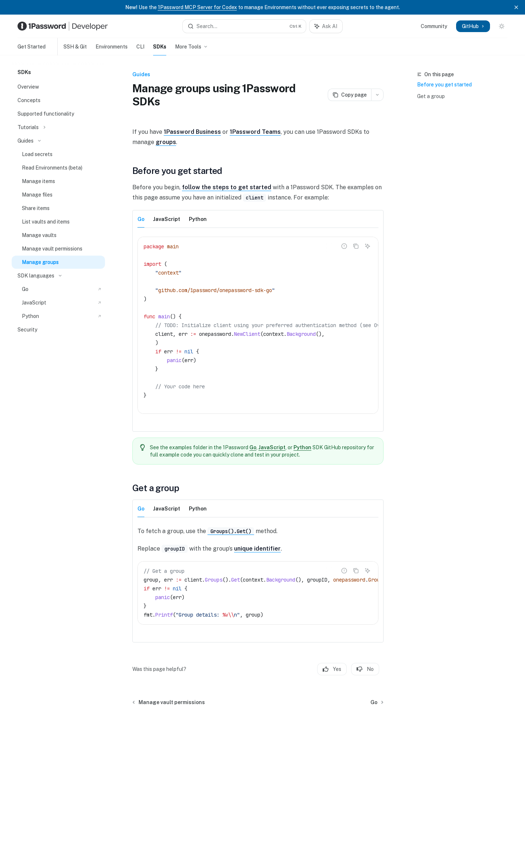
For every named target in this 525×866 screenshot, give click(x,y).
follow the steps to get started (226, 187)
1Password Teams (255, 131)
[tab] (140, 218)
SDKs (159, 49)
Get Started (32, 49)
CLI (140, 49)
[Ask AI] (367, 246)
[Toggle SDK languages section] (58, 275)
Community (434, 26)
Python (303, 447)
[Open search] (244, 26)
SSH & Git (72, 49)
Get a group (431, 96)
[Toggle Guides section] (58, 140)
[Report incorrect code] (344, 246)
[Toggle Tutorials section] (58, 127)
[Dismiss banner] (516, 7)
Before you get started (444, 85)
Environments (112, 49)
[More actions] (377, 95)
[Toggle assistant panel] (326, 26)
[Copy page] (349, 95)
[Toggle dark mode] (502, 26)
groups (166, 142)
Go (253, 447)
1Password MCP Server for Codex (197, 7)
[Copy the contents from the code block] (356, 246)
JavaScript (272, 447)
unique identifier (257, 548)
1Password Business (192, 131)
